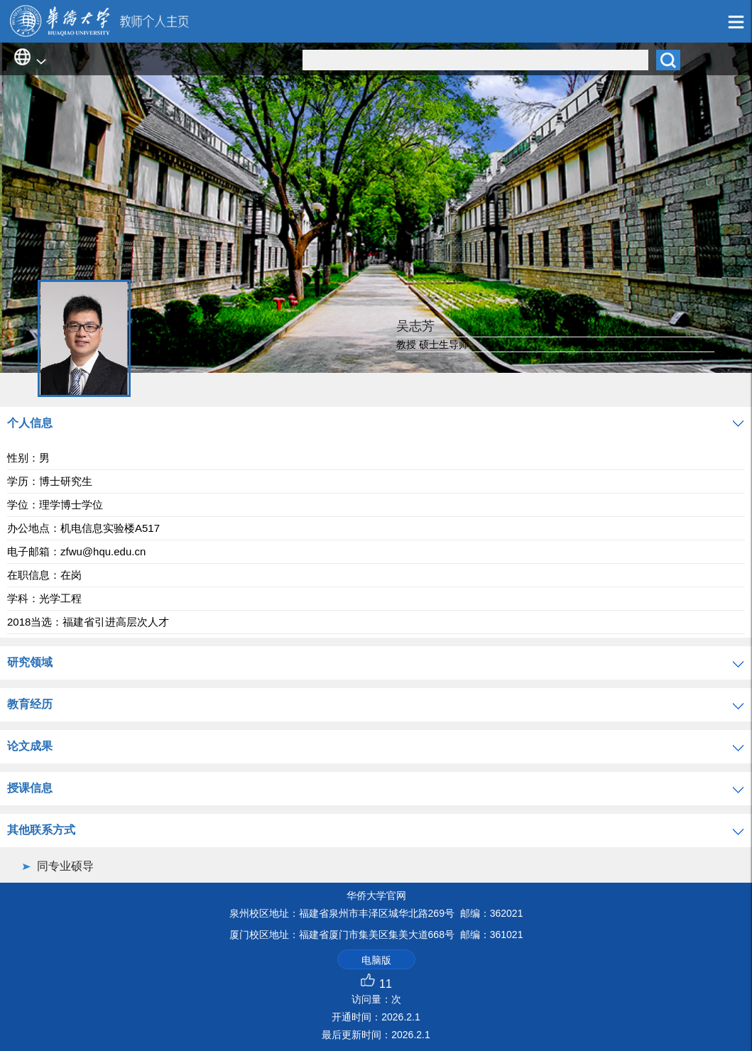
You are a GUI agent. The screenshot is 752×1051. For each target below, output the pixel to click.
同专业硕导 (65, 866)
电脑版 (376, 960)
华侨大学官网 (376, 895)
